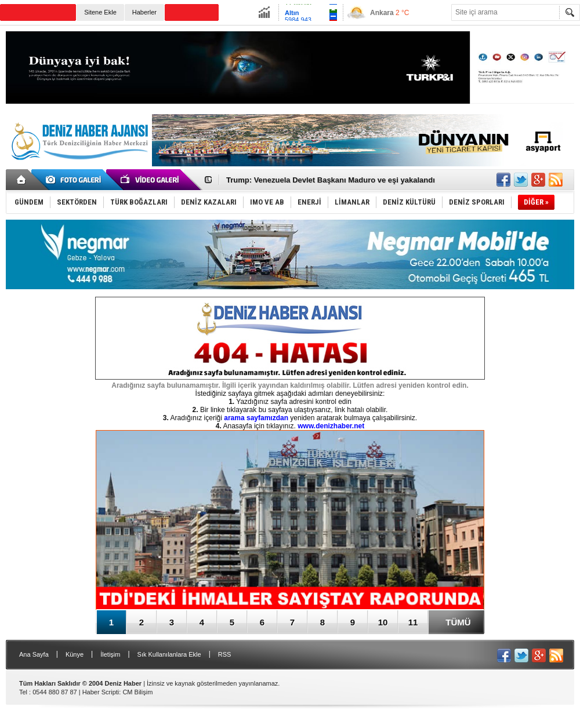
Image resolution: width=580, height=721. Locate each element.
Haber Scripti (100, 692)
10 (383, 622)
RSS (224, 654)
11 (413, 622)
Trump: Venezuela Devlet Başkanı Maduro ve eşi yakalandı (330, 180)
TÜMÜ (457, 622)
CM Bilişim (137, 692)
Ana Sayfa (34, 654)
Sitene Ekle (100, 12)
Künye (75, 654)
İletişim (110, 654)
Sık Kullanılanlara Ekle (169, 654)
